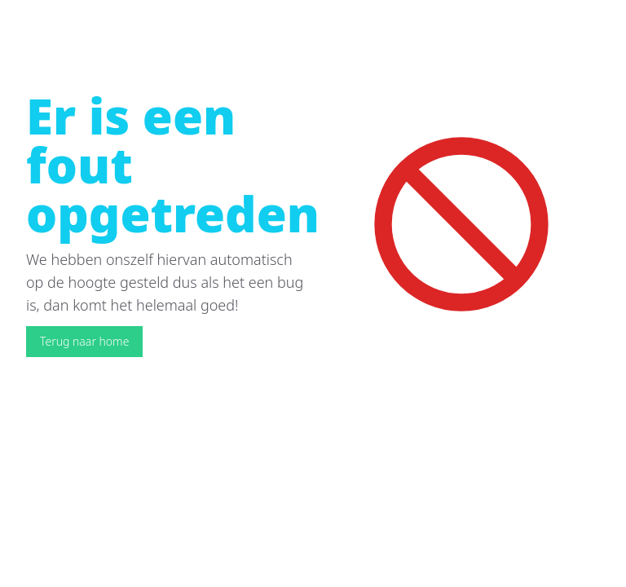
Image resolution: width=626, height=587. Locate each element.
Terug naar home (84, 341)
